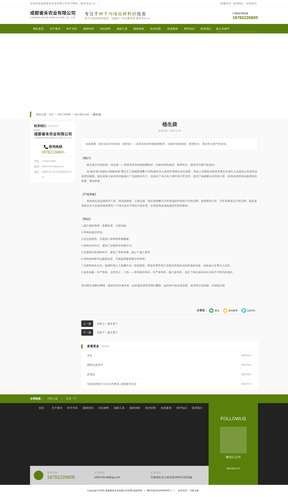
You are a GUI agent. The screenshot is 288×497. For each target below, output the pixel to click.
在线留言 (251, 3)
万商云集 (52, 398)
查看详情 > (246, 355)
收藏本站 (225, 3)
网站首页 (38, 28)
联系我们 (238, 3)
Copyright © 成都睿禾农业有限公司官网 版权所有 (114, 490)
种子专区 (71, 28)
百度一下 (71, 398)
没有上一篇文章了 (107, 323)
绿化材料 (105, 28)
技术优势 (155, 28)
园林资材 (139, 28)
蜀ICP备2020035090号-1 (159, 490)
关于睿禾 (55, 28)
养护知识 (189, 28)
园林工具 (122, 28)
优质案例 (172, 28)
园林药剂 (88, 28)
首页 (51, 114)
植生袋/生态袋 (82, 114)
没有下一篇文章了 (107, 332)
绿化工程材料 (64, 114)
